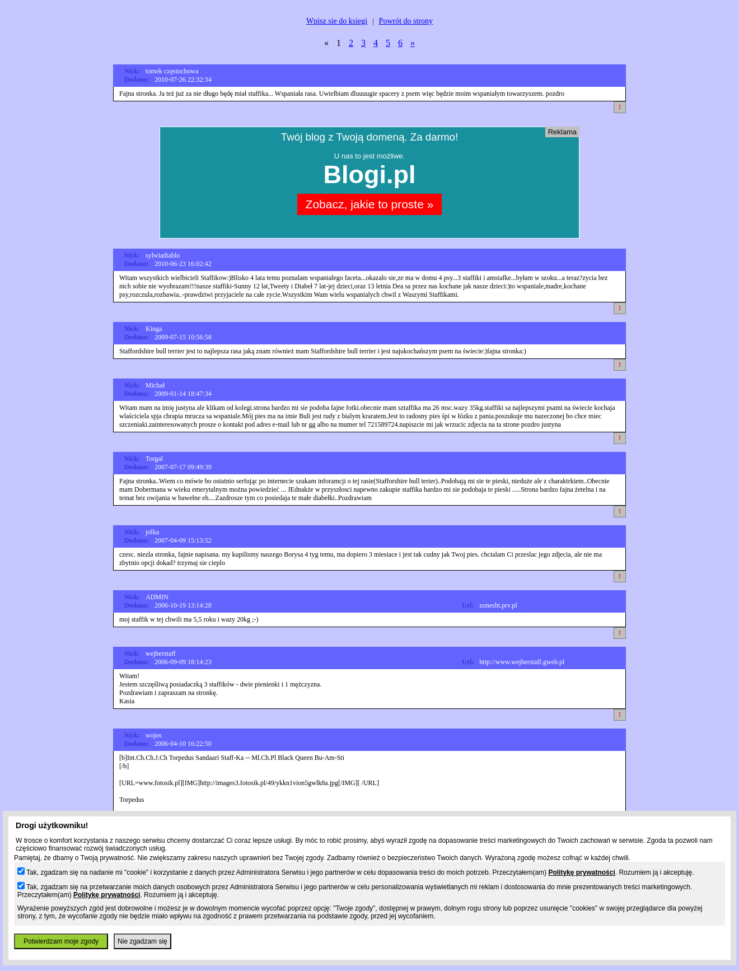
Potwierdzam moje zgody (61, 941)
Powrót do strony (406, 21)
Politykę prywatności (581, 872)
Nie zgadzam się (142, 941)
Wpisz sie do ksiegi (336, 21)
